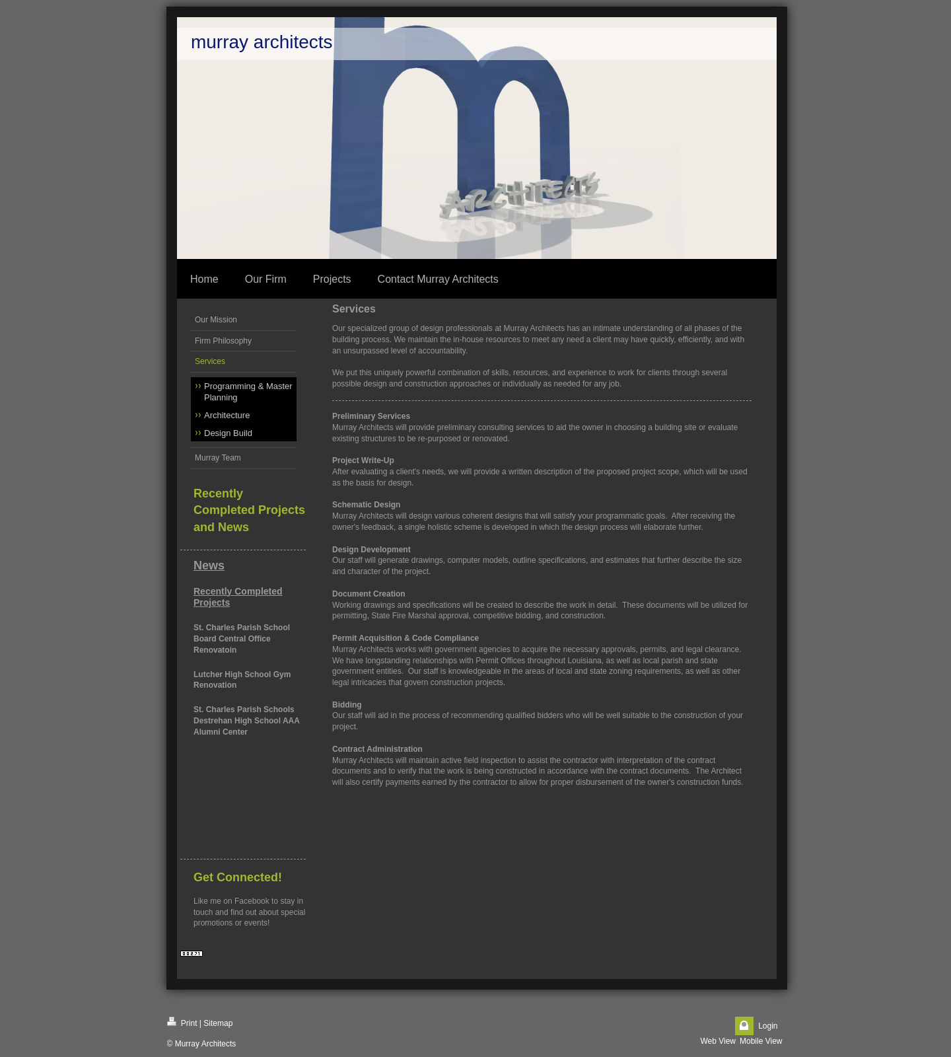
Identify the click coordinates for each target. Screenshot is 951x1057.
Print (182, 1022)
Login (767, 1026)
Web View (718, 1041)
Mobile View (761, 1041)
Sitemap (217, 1023)
